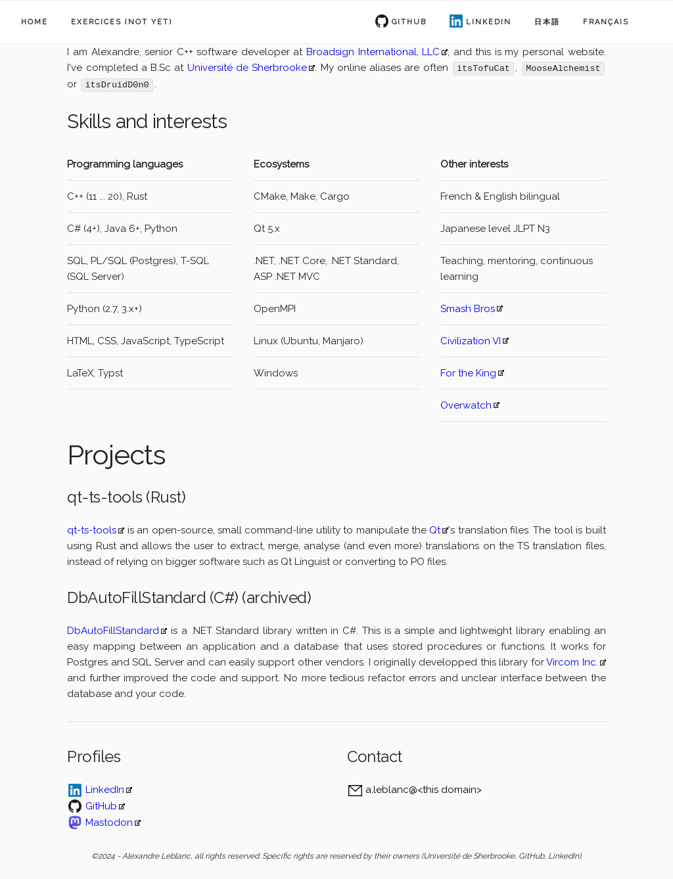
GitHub (101, 805)
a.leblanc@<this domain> (423, 789)
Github (409, 22)
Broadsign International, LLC (373, 52)
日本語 (547, 22)
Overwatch (466, 405)
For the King (468, 372)
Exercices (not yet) (121, 22)
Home (34, 22)
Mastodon (109, 822)
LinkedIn (488, 22)
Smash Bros (467, 308)
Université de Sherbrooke (247, 68)
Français (606, 22)
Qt (434, 529)
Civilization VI (470, 340)
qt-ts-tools (91, 529)
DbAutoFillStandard (113, 630)
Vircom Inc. (571, 661)
